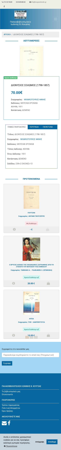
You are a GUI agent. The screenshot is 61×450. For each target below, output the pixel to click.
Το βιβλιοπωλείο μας (11, 391)
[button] (8, 263)
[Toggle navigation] (55, 19)
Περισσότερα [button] (10, 446)
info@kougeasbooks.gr (37, 2)
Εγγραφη (7, 363)
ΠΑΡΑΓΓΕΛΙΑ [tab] (48, 127)
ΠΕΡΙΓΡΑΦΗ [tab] (34, 127)
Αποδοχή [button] (52, 442)
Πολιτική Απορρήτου (11, 408)
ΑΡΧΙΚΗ (7, 34)
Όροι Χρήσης (7, 411)
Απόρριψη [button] (39, 442)
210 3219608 (7, 2)
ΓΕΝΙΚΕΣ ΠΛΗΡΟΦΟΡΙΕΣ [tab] (17, 127)
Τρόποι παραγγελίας (11, 405)
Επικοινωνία (7, 394)
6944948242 (21, 2)
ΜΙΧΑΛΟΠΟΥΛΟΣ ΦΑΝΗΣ (35, 99)
